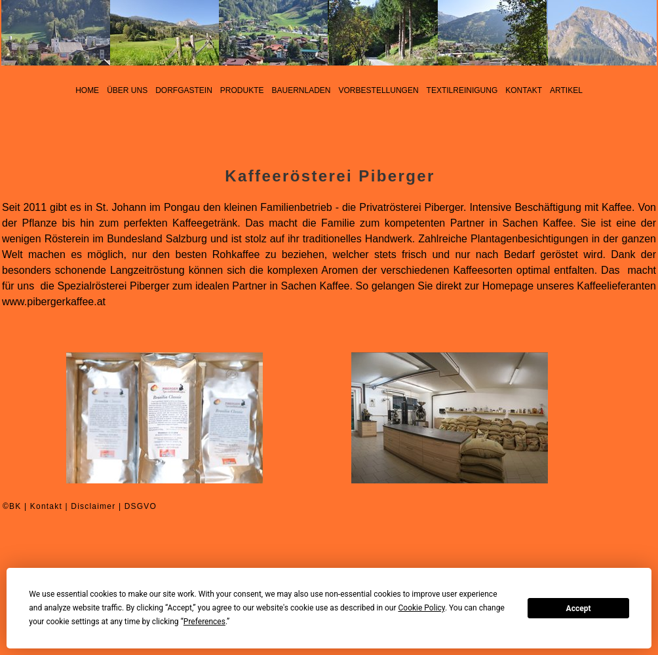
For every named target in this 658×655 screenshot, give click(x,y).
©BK (12, 506)
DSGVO (141, 506)
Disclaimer (93, 506)
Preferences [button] (204, 621)
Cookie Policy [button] (421, 607)
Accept (578, 608)
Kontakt (46, 506)
